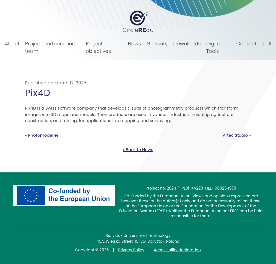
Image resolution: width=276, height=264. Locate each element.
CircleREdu (138, 21)
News (134, 43)
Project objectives (98, 47)
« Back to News (138, 149)
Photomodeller (43, 135)
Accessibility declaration (177, 250)
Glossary (157, 43)
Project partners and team (50, 47)
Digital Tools (214, 47)
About (12, 43)
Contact (246, 43)
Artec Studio (235, 135)
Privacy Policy (131, 250)
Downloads (187, 43)
